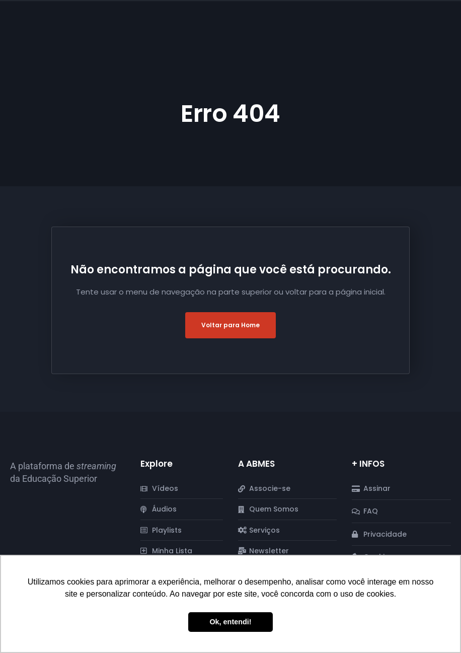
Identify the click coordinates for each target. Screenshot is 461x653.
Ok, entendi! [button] (230, 622)
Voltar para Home (230, 325)
